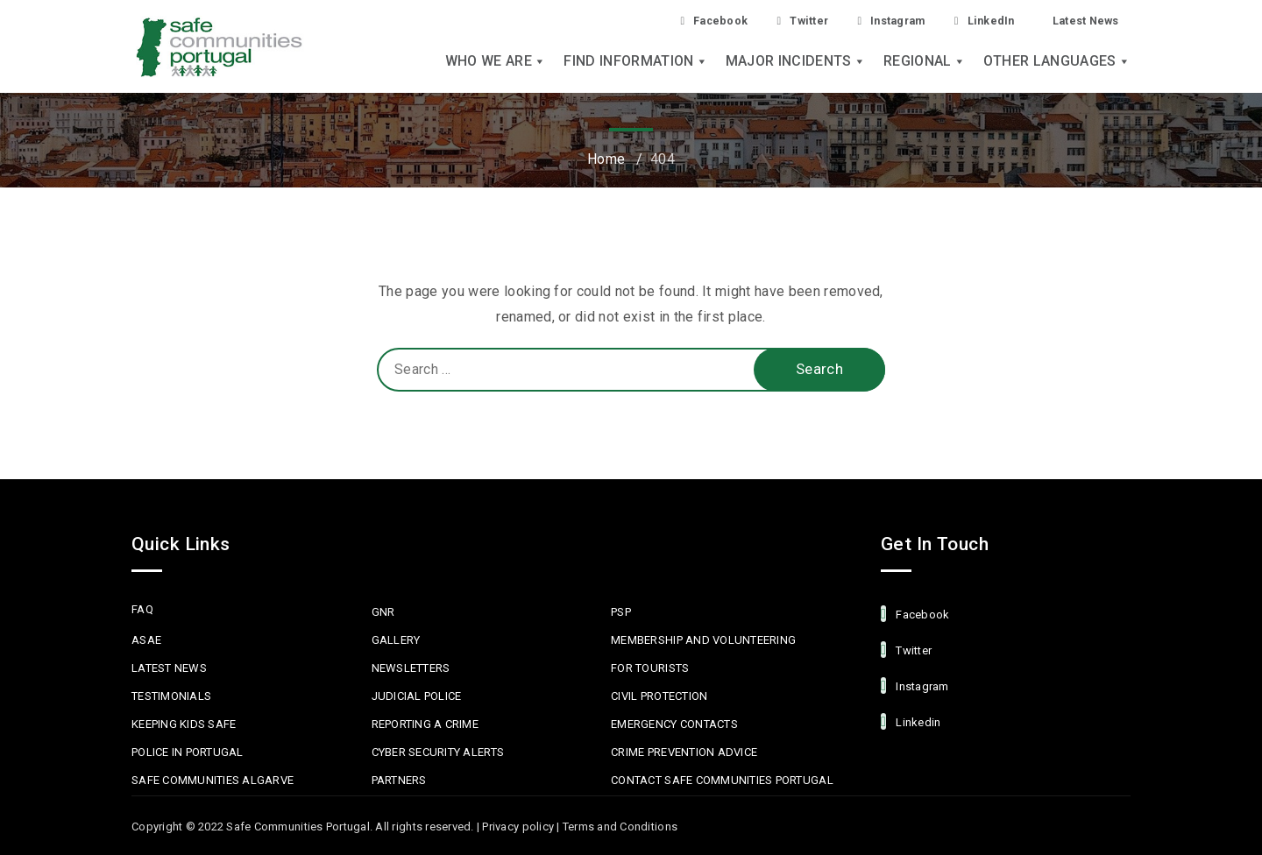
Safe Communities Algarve (212, 780)
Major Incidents (796, 63)
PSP (621, 611)
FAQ (142, 609)
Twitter (772, 20)
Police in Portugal (187, 752)
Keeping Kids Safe (183, 724)
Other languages (1057, 63)
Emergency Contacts (674, 724)
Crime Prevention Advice (684, 752)
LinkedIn (971, 20)
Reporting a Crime (425, 724)
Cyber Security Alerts (438, 752)
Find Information (635, 63)
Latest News (1080, 20)
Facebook (676, 20)
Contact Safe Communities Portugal (722, 780)
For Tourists (650, 668)
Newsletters (411, 668)
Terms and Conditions (620, 826)
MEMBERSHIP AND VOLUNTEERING (703, 640)
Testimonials (171, 696)
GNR (383, 611)
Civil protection (659, 696)
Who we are (496, 63)
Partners (399, 780)
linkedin (910, 721)
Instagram (870, 20)
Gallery (396, 640)
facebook (915, 613)
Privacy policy (518, 826)
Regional (924, 63)
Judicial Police (417, 696)
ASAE (146, 640)
